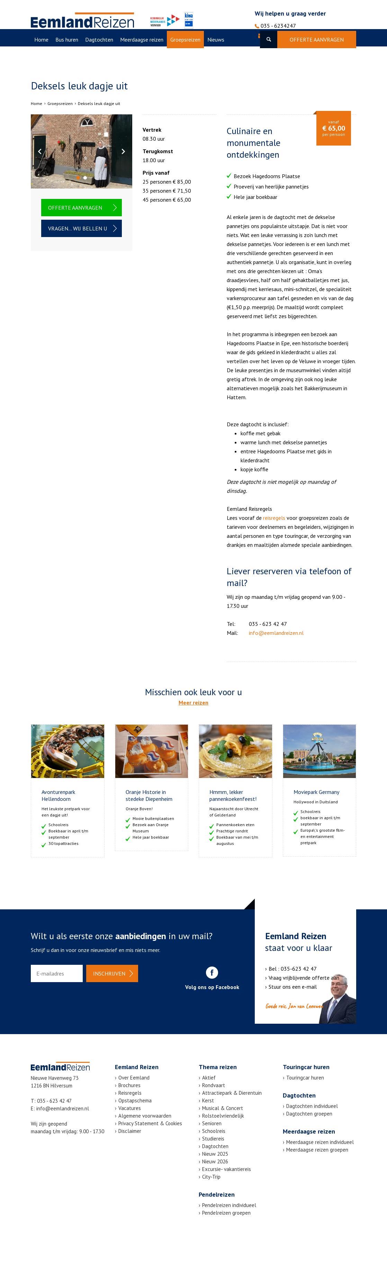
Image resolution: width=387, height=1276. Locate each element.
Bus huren (66, 57)
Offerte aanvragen (317, 57)
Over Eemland (80, 74)
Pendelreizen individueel (229, 1205)
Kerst (208, 1100)
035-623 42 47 (299, 968)
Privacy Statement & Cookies (150, 1123)
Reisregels (130, 1093)
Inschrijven (109, 973)
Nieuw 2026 (215, 1161)
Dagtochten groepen (309, 1113)
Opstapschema (135, 1100)
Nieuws (215, 57)
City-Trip (211, 1176)
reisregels (274, 517)
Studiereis (213, 1138)
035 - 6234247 (275, 26)
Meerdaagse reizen (141, 57)
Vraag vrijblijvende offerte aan (304, 977)
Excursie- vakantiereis (226, 1169)
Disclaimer (129, 1131)
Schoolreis (213, 1131)
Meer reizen (193, 702)
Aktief (209, 1077)
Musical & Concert (222, 1108)
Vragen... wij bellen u (77, 228)
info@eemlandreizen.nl (289, 35)
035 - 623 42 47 (54, 1101)
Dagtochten (99, 57)
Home (41, 57)
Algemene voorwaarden (144, 1115)
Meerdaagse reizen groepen (317, 1149)
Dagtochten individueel (312, 1106)
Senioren (212, 1123)
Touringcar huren (305, 1077)
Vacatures (45, 74)
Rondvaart (213, 1085)
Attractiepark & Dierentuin (232, 1093)
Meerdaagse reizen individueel (320, 1142)
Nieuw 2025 (215, 1154)
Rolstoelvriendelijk (223, 1115)
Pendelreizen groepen (226, 1212)
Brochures (129, 1085)
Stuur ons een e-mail (293, 986)
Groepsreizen (185, 57)
